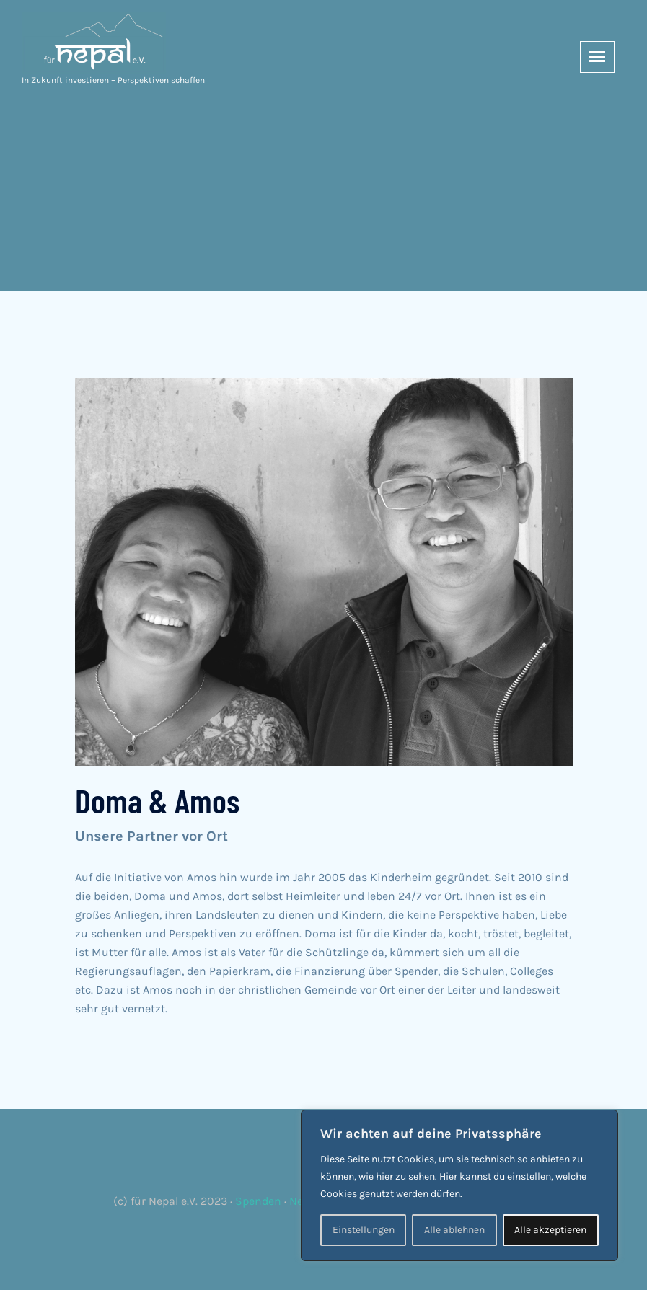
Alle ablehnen (454, 1230)
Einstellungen (364, 1230)
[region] (459, 1185)
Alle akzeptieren (550, 1230)
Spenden (258, 1201)
